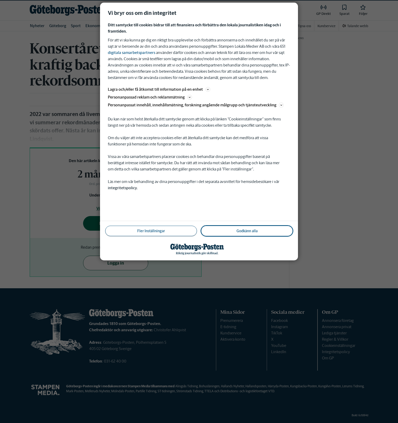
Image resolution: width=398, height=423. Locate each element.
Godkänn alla (247, 231)
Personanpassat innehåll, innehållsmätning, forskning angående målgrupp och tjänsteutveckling (196, 104)
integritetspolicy (122, 187)
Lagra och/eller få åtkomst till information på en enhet (159, 89)
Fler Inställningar (151, 231)
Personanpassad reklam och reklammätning (150, 97)
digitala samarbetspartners (131, 52)
